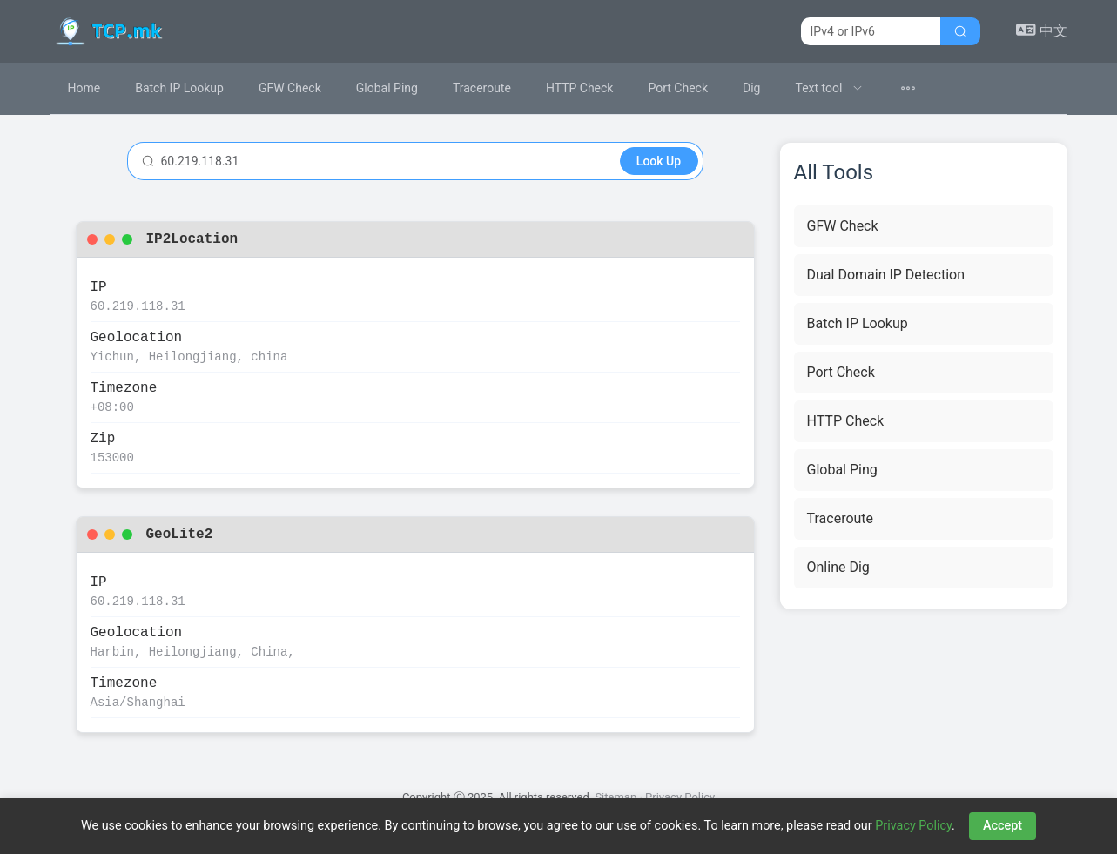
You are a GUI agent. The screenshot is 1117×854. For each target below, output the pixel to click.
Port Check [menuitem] (678, 88)
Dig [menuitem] (751, 88)
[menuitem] (828, 88)
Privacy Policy (680, 797)
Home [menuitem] (84, 88)
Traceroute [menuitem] (482, 88)
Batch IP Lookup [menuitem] (179, 88)
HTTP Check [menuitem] (580, 88)
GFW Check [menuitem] (290, 88)
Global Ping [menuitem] (387, 88)
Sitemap (615, 797)
